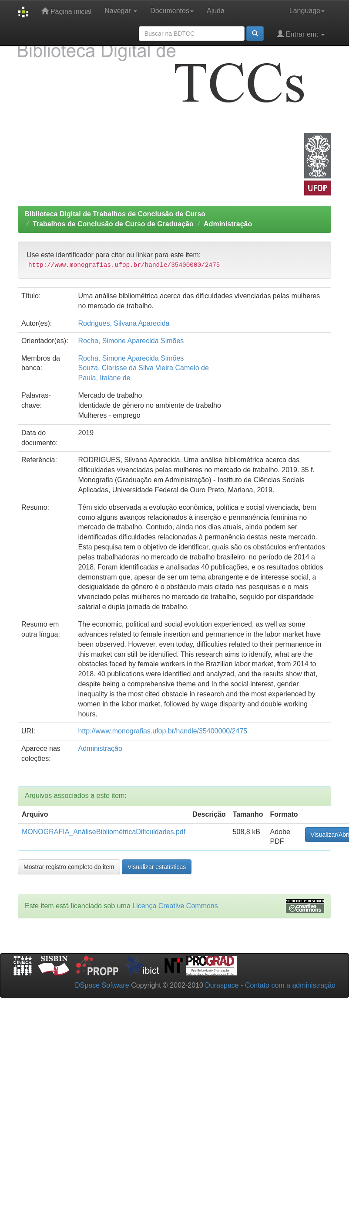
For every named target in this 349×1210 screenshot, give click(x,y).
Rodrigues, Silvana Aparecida (124, 323)
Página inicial (66, 11)
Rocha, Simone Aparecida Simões (131, 340)
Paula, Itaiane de (104, 378)
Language (307, 10)
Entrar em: (301, 34)
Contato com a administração (290, 985)
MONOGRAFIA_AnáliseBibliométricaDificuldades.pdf (103, 831)
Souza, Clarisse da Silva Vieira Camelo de (143, 368)
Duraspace (221, 985)
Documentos (172, 10)
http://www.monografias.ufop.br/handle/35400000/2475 (163, 731)
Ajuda (216, 10)
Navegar (120, 10)
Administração (228, 224)
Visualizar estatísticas (157, 866)
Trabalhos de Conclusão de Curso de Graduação (113, 224)
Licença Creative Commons (175, 906)
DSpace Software (102, 985)
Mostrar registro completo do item (68, 866)
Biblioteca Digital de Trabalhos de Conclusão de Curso (114, 214)
